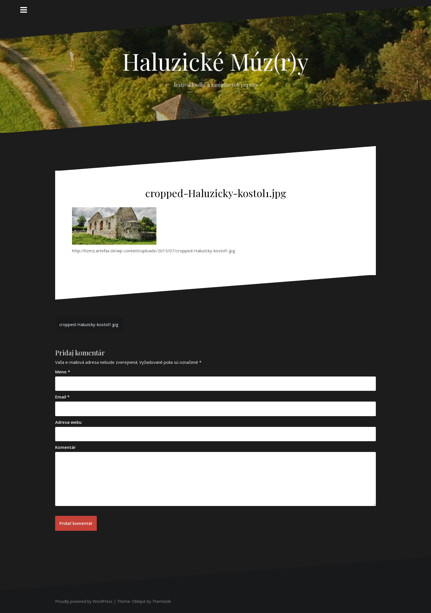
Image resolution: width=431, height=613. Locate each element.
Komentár (65, 447)
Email (62, 397)
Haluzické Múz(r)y (215, 61)
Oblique (139, 601)
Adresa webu (68, 422)
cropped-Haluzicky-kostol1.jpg (88, 324)
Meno (62, 372)
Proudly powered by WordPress (84, 601)
